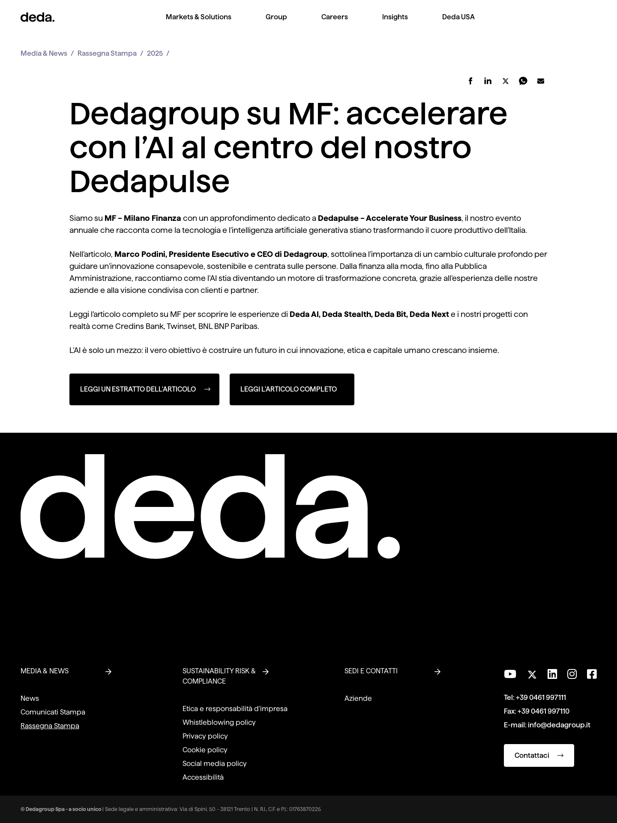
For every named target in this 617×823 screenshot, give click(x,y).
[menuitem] (198, 23)
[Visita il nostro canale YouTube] (510, 674)
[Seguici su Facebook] (591, 674)
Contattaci (539, 755)
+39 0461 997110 (543, 711)
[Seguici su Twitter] (532, 672)
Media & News (44, 53)
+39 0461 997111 (541, 697)
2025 (155, 53)
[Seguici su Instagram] (572, 674)
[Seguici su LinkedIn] (552, 674)
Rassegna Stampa (107, 53)
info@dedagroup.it (559, 725)
